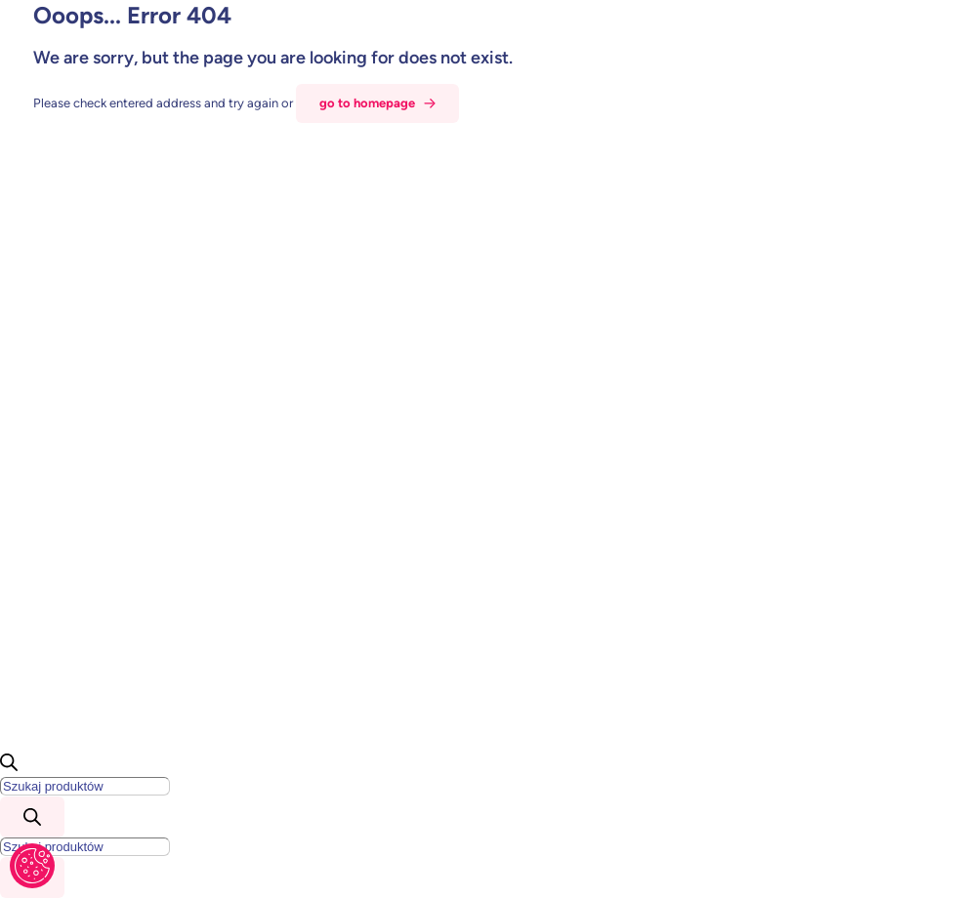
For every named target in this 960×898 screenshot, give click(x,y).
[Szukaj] (32, 816)
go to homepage (367, 103)
